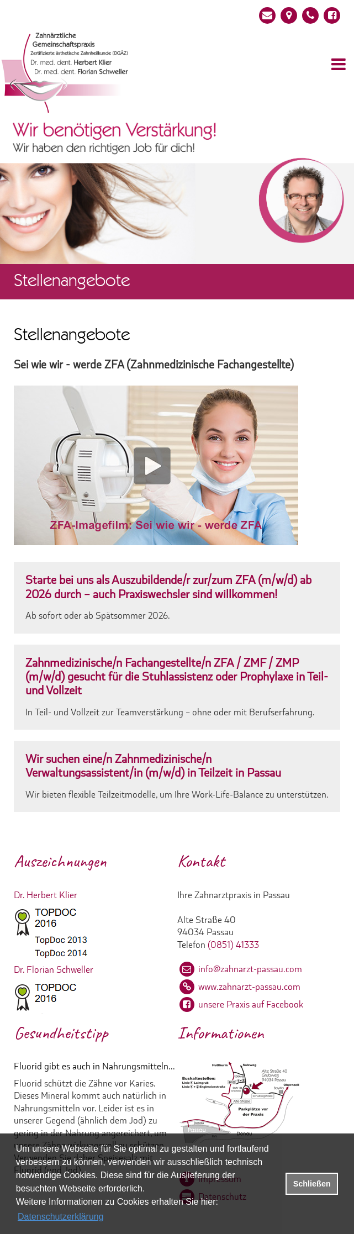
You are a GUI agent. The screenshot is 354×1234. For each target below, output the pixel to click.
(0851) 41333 (233, 944)
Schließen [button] (312, 1183)
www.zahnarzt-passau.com (249, 986)
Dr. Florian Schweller (53, 969)
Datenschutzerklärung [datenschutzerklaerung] (61, 1216)
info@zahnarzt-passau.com (250, 968)
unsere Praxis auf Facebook (250, 1004)
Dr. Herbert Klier (45, 894)
